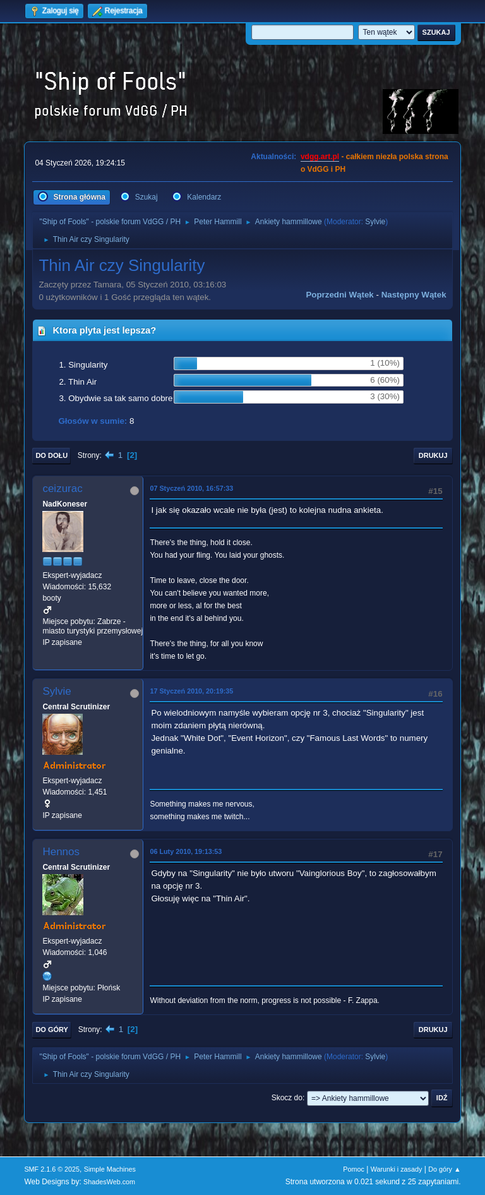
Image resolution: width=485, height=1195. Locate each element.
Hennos (61, 852)
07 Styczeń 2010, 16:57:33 (191, 488)
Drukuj (433, 455)
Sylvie (375, 221)
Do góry (51, 1029)
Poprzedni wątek (339, 294)
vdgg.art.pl (320, 156)
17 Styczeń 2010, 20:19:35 (191, 691)
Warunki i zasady (396, 1169)
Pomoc (353, 1169)
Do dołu (51, 455)
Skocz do (287, 1097)
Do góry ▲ (444, 1169)
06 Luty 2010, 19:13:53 (186, 851)
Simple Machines (110, 1169)
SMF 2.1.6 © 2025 (52, 1169)
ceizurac (62, 489)
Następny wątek (413, 294)
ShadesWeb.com (109, 1182)
